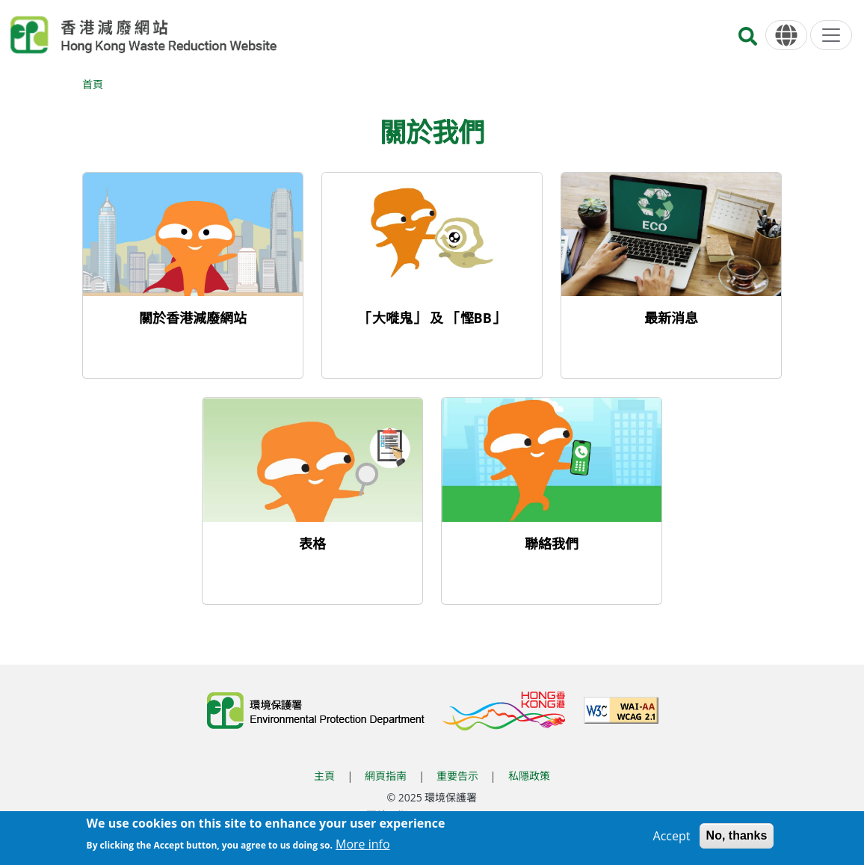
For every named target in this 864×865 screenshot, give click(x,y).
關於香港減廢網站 (193, 318)
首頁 (92, 84)
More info (363, 845)
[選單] (831, 35)
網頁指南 (386, 776)
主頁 (324, 776)
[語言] (786, 35)
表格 (312, 543)
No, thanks (737, 837)
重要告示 (457, 776)
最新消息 (671, 318)
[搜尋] (747, 41)
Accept (672, 837)
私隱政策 (529, 776)
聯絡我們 (551, 543)
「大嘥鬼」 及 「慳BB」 (432, 318)
